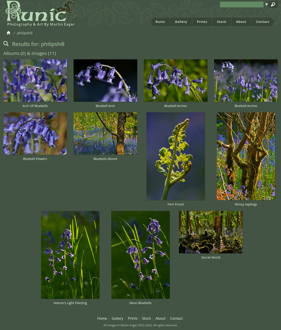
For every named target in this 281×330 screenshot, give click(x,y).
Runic (160, 22)
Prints (202, 22)
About (241, 22)
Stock (221, 22)
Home (102, 318)
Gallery (181, 22)
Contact (262, 22)
